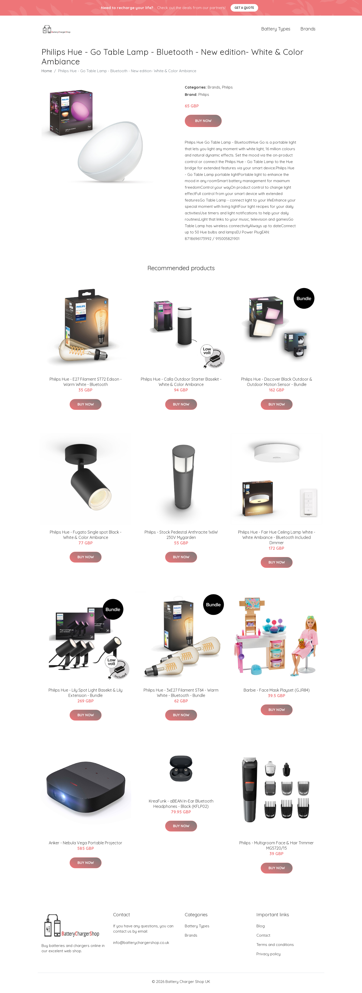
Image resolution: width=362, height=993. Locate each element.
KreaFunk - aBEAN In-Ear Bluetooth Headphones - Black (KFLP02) (181, 806)
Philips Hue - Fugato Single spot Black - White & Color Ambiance (85, 537)
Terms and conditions (275, 947)
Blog (260, 928)
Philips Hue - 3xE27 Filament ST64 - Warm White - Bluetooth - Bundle (181, 695)
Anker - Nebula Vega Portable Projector (85, 845)
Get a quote (244, 8)
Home (46, 73)
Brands (307, 30)
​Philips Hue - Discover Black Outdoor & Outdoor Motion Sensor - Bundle (276, 384)
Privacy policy (268, 956)
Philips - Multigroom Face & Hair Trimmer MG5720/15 (276, 848)
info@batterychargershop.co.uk (141, 945)
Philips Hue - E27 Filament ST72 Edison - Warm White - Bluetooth (86, 384)
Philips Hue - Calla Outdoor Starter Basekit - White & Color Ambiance (181, 384)
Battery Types (275, 30)
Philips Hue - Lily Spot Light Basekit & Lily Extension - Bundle (85, 695)
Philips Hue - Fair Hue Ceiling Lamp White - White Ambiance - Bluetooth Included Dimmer (276, 540)
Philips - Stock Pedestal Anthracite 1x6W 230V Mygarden (181, 537)
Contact (263, 938)
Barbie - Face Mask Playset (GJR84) (277, 692)
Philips (227, 89)
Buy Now (203, 123)
